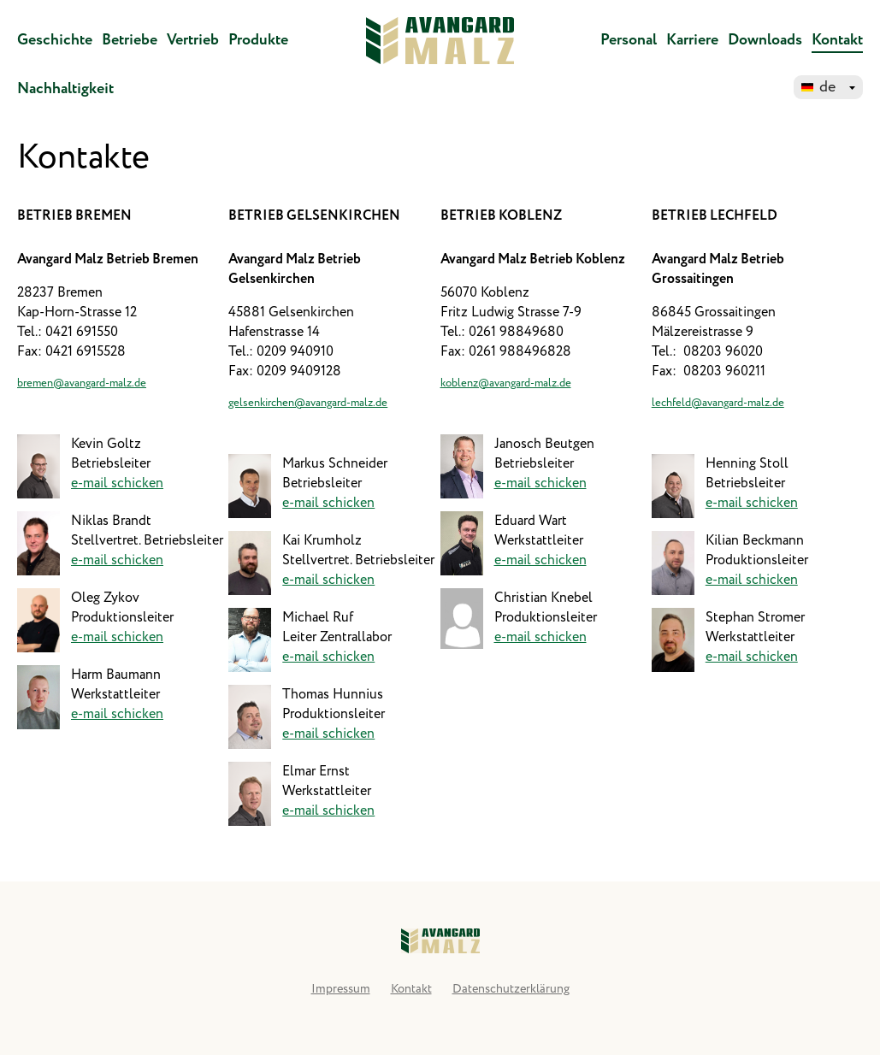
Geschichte (54, 40)
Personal (628, 40)
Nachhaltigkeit (65, 89)
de (827, 87)
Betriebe (129, 40)
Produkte (258, 40)
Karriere (692, 40)
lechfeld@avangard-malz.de (718, 403)
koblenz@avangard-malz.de (505, 383)
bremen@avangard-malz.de (81, 383)
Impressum (340, 989)
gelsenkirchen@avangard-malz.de (307, 403)
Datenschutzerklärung (511, 989)
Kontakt (837, 40)
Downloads (765, 40)
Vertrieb (193, 40)
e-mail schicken (117, 483)
